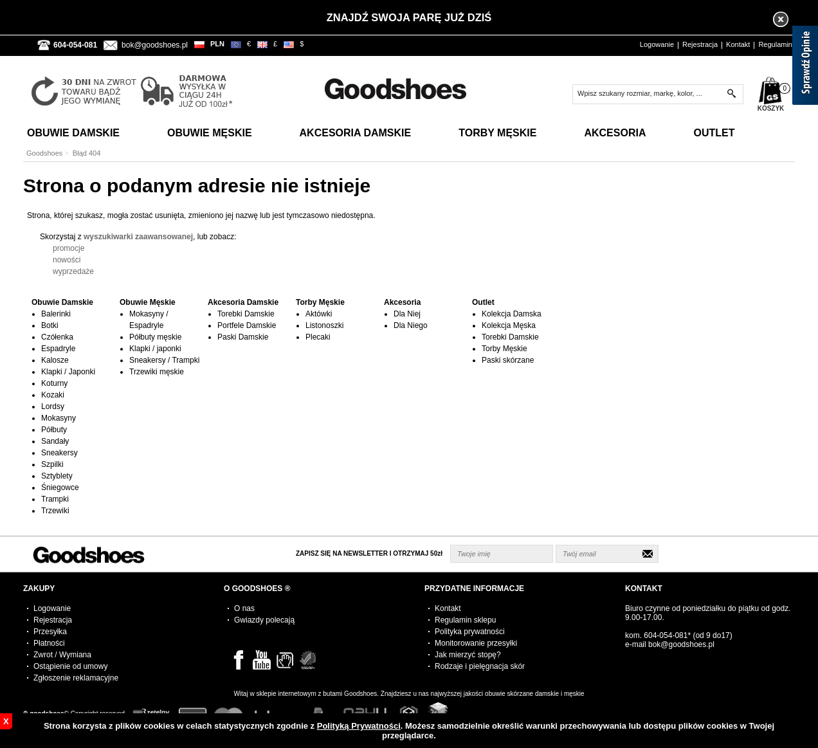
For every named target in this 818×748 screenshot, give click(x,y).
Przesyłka (50, 631)
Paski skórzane (508, 360)
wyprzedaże (73, 271)
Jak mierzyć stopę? (468, 654)
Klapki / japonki (155, 348)
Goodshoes (44, 153)
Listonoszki (324, 325)
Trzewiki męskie (156, 371)
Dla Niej (407, 313)
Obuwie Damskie (73, 132)
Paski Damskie (242, 337)
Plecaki (318, 337)
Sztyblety (57, 475)
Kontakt (738, 44)
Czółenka (57, 337)
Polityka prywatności (470, 631)
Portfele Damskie (246, 325)
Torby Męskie (497, 132)
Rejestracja (700, 44)
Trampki (55, 499)
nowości (66, 259)
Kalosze (55, 360)
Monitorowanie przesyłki (476, 643)
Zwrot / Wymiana (62, 654)
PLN (217, 44)
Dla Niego (411, 325)
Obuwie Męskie (209, 132)
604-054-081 (665, 635)
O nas (244, 608)
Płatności (49, 643)
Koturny (54, 383)
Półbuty (54, 429)
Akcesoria (615, 132)
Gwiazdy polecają (264, 620)
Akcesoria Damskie (356, 132)
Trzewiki (55, 510)
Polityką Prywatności (359, 726)
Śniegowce (60, 487)
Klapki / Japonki (68, 371)
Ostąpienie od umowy (70, 666)
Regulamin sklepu (465, 620)
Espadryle (58, 348)
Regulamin (775, 44)
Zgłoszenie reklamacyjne (75, 677)
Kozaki (52, 394)
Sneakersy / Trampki (164, 360)
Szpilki (52, 464)
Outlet (713, 132)
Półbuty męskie (155, 337)
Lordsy (52, 406)
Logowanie (657, 44)
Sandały (55, 441)
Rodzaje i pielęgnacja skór (480, 666)
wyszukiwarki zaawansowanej (138, 236)
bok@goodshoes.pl (155, 45)
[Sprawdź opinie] (805, 67)
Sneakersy (59, 452)
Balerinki (56, 313)
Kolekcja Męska (509, 325)
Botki (50, 325)
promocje (68, 248)
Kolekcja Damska (511, 313)
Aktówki (318, 313)
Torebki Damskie (246, 313)
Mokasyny (58, 418)
